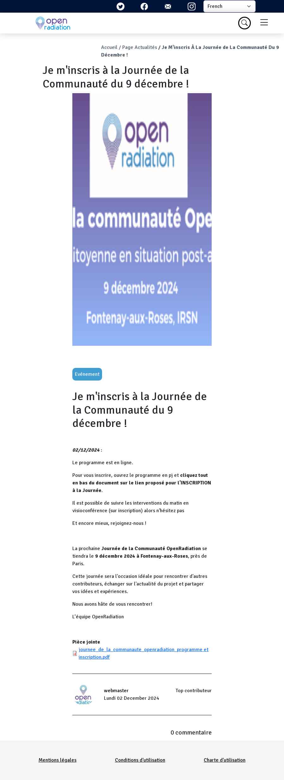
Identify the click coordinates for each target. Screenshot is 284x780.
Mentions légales (57, 760)
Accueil (109, 47)
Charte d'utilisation (224, 760)
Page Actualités (139, 47)
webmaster (116, 690)
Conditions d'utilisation (140, 760)
